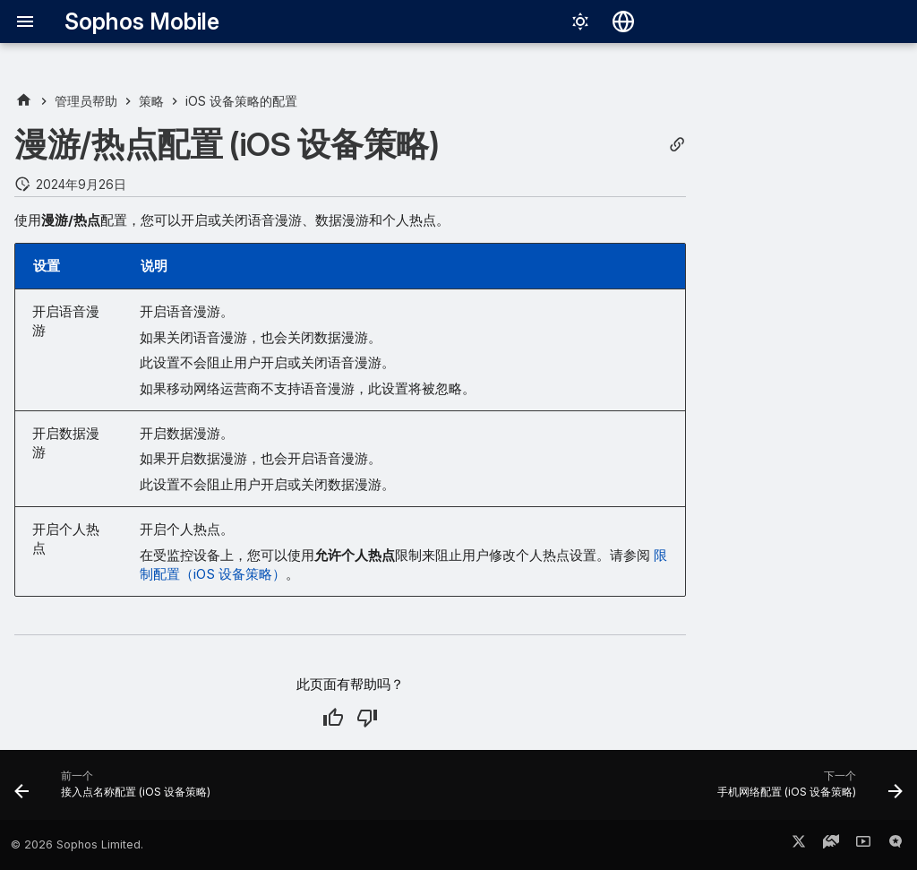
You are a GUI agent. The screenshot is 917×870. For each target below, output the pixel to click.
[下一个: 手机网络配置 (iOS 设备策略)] (806, 790)
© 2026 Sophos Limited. (77, 844)
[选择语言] (623, 21)
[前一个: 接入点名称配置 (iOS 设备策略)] (116, 790)
